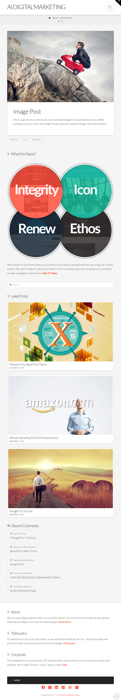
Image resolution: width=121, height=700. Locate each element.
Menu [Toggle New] (15, 680)
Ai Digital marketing (36, 7)
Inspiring (36, 140)
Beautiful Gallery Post (23, 551)
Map (64, 664)
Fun (25, 140)
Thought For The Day (23, 537)
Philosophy (69, 643)
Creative (13, 140)
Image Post (17, 564)
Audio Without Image (23, 590)
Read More (65, 621)
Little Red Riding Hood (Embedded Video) (35, 577)
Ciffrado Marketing (68, 695)
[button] (109, 7)
